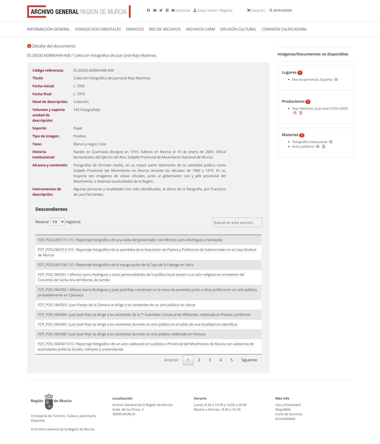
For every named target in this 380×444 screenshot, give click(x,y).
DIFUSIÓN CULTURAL (238, 29)
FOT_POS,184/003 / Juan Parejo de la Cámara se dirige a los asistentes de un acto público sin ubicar (117, 305)
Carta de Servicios (289, 414)
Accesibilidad (285, 418)
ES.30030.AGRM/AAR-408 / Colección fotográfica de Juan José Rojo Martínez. (92, 55)
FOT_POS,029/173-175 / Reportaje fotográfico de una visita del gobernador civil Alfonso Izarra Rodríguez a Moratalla (130, 240)
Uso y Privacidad (287, 404)
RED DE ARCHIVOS (165, 29)
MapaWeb (283, 409)
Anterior (171, 360)
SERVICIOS (135, 29)
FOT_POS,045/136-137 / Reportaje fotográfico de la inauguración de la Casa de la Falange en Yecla (115, 264)
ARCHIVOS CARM (200, 29)
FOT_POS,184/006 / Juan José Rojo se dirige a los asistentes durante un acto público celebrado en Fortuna (122, 334)
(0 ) (256, 10)
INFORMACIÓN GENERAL (48, 29)
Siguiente (249, 360)
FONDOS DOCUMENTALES (98, 29)
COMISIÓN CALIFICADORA (284, 29)
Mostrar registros (58, 222)
